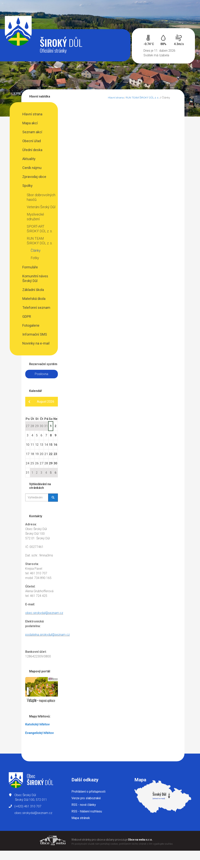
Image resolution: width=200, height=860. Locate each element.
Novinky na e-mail (36, 343)
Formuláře (30, 267)
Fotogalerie (30, 325)
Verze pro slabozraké (86, 798)
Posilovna (41, 374)
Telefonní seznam (36, 308)
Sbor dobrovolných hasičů (41, 197)
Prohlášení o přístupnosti (88, 791)
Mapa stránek (80, 818)
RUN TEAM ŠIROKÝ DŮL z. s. (39, 240)
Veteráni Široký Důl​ (41, 207)
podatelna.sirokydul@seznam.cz (47, 634)
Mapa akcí (30, 123)
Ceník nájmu (32, 168)
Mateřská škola (33, 299)
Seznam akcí (32, 132)
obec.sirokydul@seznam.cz (44, 613)
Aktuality (29, 159)
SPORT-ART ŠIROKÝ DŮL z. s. (39, 228)
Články (36, 250)
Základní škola (33, 290)
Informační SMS (34, 334)
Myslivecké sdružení (35, 216)
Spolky (27, 186)
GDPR (26, 316)
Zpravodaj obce (34, 177)
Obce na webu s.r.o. (140, 839)
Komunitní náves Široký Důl (35, 278)
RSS (83, 805)
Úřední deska (32, 150)
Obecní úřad (31, 141)
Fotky (35, 258)
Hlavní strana (32, 114)
